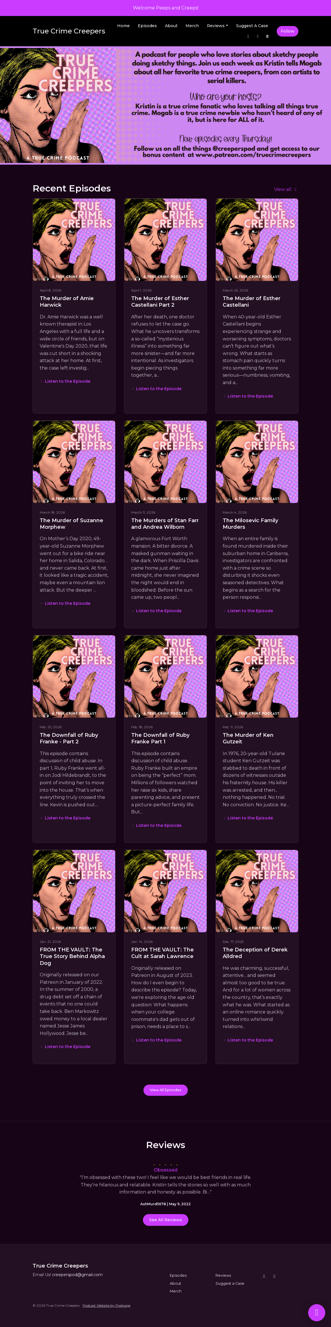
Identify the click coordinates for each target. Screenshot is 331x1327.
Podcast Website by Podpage (106, 1305)
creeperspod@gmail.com (77, 1274)
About (171, 25)
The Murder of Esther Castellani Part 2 (160, 301)
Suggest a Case (252, 25)
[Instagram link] (248, 36)
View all (286, 189)
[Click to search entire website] (267, 36)
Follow (287, 31)
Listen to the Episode (65, 381)
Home (123, 25)
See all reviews (165, 1219)
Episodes (147, 25)
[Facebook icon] (274, 1276)
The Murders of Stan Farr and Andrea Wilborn (165, 523)
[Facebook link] (258, 36)
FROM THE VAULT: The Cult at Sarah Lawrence (162, 953)
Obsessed (166, 1170)
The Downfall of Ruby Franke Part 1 (160, 738)
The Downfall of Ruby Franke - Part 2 (69, 738)
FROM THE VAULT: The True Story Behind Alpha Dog (72, 956)
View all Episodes (166, 1090)
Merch (192, 25)
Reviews (216, 25)
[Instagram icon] (264, 1276)
